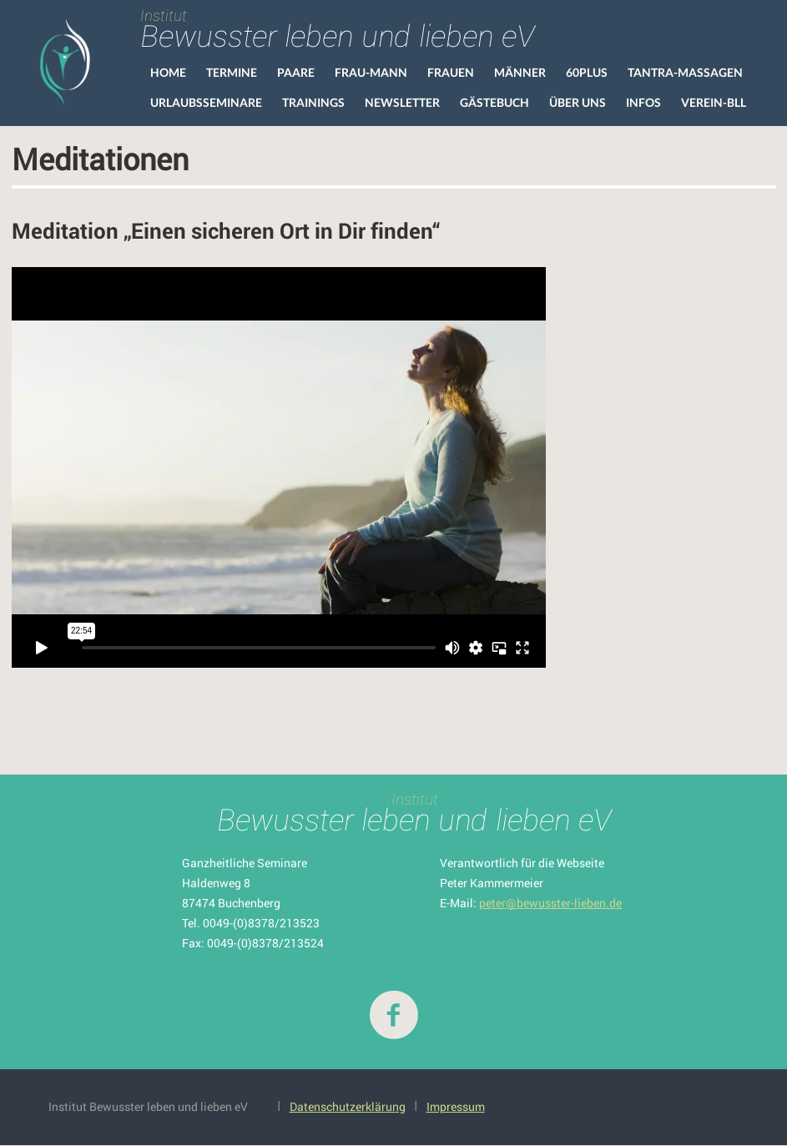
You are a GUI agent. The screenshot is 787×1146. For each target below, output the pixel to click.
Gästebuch (494, 102)
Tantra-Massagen (685, 72)
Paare (296, 72)
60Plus (587, 72)
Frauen (450, 72)
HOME (168, 72)
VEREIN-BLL (713, 102)
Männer (520, 72)
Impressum (455, 1106)
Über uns (577, 102)
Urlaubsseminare (206, 102)
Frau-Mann (371, 72)
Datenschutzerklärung (348, 1106)
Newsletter (402, 102)
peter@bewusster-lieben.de (550, 903)
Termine (231, 72)
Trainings (313, 102)
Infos (643, 102)
